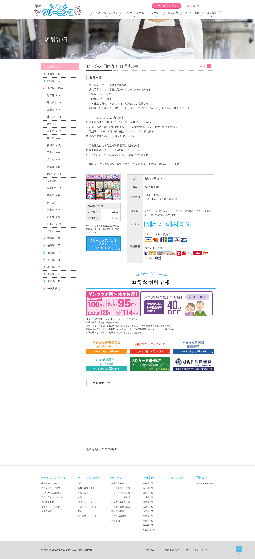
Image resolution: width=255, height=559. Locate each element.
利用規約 (115, 520)
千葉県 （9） (54, 274)
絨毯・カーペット (86, 502)
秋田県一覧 (148, 488)
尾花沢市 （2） (55, 102)
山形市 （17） (54, 224)
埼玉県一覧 (148, 511)
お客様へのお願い (119, 516)
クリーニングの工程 (120, 492)
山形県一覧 (148, 492)
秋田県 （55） (55, 81)
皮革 (80, 497)
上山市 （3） (54, 109)
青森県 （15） (55, 74)
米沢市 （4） (54, 231)
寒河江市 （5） (55, 124)
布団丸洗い (83, 492)
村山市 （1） (54, 209)
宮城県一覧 (148, 497)
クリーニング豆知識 (120, 497)
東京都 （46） (55, 281)
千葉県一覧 (148, 520)
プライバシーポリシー (198, 550)
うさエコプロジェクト (51, 506)
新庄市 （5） (54, 138)
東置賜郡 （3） (55, 181)
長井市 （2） (54, 159)
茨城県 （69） (55, 252)
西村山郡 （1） (55, 173)
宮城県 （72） (55, 238)
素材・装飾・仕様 (86, 488)
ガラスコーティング (87, 516)
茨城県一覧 (148, 506)
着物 (80, 511)
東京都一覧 (148, 525)
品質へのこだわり (49, 483)
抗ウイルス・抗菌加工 (51, 488)
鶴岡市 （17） (54, 145)
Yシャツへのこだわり (51, 492)
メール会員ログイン (166, 5)
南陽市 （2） (54, 166)
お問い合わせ (150, 550)
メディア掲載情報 (204, 483)
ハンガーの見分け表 (120, 502)
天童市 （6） (54, 152)
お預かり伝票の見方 (120, 506)
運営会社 (211, 12)
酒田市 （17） (54, 131)
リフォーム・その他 (87, 506)
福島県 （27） (55, 245)
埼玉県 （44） (55, 266)
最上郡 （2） (54, 216)
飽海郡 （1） (54, 95)
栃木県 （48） (55, 259)
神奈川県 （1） (55, 288)
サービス (156, 12)
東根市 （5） (54, 195)
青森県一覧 (148, 483)
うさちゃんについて (106, 12)
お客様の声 (46, 511)
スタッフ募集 (192, 12)
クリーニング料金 (134, 12)
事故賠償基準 (117, 511)
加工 (80, 483)
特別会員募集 (117, 483)
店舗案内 (173, 12)
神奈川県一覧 (149, 530)
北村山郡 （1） (55, 116)
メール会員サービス (120, 488)
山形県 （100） (55, 88)
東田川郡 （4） (55, 188)
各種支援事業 (47, 502)
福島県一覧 (148, 502)
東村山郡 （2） (55, 202)
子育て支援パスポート (51, 497)
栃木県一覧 (148, 516)
